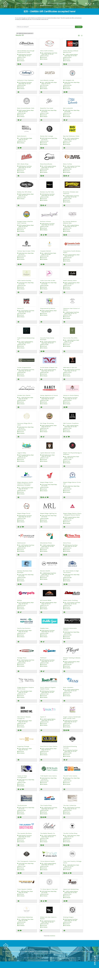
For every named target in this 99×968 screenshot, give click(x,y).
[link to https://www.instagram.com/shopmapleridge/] (91, 3)
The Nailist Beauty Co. (47, 833)
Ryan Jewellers (68, 687)
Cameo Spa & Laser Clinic (26, 251)
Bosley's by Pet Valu (47, 192)
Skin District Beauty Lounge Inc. (24, 717)
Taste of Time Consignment (22, 776)
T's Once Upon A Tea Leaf (49, 889)
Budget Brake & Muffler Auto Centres (25, 222)
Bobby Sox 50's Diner (24, 192)
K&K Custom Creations (71, 423)
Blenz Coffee (67, 164)
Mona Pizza (67, 543)
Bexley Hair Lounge (46, 136)
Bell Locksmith (68, 108)
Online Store (72, 3)
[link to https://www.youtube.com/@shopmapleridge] (90, 4)
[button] (79, 35)
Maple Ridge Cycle (46, 482)
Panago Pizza (21, 658)
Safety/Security (27, 3)
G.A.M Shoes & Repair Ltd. (48, 367)
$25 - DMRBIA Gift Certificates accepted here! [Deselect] (25, 33)
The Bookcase (22, 805)
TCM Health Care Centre (48, 776)
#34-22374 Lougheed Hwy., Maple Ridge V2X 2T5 (36, 957)
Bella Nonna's (21, 136)
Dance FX (20, 308)
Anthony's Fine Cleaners (25, 80)
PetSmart (43, 658)
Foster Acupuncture (24, 367)
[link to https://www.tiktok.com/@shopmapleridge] (93, 3)
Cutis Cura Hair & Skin (47, 280)
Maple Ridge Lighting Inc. (48, 513)
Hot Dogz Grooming (47, 423)
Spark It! (43, 717)
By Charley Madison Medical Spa (70, 222)
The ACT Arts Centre (70, 776)
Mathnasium (21, 543)
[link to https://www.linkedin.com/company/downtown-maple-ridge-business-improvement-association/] (86, 3)
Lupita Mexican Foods (47, 453)
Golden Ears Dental (23, 395)
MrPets (19, 600)
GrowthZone (52, 935)
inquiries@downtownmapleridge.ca (67, 957)
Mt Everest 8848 (45, 600)
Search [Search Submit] (79, 26)
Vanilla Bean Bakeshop (25, 917)
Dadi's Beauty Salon (70, 280)
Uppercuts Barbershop (71, 889)
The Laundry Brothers (24, 833)
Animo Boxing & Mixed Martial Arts (70, 51)
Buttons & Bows (45, 221)
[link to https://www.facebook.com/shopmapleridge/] (88, 3)
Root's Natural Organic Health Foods (48, 688)
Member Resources (46, 5)
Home (18, 3)
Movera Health (45, 571)
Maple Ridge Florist (23, 513)
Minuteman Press (46, 543)
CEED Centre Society (24, 280)
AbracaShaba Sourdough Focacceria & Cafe (25, 51)
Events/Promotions (40, 3)
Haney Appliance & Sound (49, 395)
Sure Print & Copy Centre (48, 746)
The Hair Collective (69, 805)
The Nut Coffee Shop (70, 833)
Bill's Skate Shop (22, 164)
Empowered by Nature (47, 308)
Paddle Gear (44, 628)
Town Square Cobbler (24, 889)
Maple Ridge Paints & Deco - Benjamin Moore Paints (72, 514)
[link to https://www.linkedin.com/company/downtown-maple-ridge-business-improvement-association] (95, 956)
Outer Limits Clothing (70, 600)
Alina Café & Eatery (46, 51)
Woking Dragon (68, 917)
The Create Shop (46, 805)
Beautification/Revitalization (57, 3)
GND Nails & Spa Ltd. (70, 367)
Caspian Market (45, 251)
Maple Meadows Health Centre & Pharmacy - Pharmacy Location (25, 484)
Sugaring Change (23, 746)
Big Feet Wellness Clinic (71, 136)
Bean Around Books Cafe (25, 108)
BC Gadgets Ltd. (68, 80)
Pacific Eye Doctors (23, 628)
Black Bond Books (46, 164)
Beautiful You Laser (46, 108)
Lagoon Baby (21, 453)
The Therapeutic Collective (26, 861)
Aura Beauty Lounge (47, 80)
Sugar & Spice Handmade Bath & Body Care (72, 717)
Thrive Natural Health (47, 861)
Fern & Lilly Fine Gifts (70, 338)
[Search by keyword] (45, 27)
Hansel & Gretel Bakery (71, 395)
